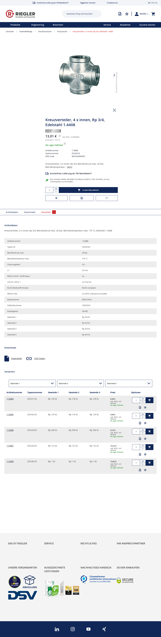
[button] (144, 14)
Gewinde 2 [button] (63, 383)
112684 (10, 398)
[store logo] (30, 14)
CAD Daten (39, 358)
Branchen (58, 24)
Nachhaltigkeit (15, 517)
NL (156, 3)
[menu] (48, 25)
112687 (10, 445)
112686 (10, 430)
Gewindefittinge (25, 31)
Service (107, 24)
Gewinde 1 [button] (15, 383)
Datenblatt (16, 358)
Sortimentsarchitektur (19, 525)
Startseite (10, 31)
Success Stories (147, 24)
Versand (76, 137)
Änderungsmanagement (56, 525)
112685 (10, 414)
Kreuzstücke (62, 31)
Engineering (37, 24)
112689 (10, 461)
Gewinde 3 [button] (111, 383)
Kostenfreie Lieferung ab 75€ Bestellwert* (71, 173)
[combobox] (79, 14)
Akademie (125, 24)
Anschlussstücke (45, 31)
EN (153, 3)
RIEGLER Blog (14, 512)
